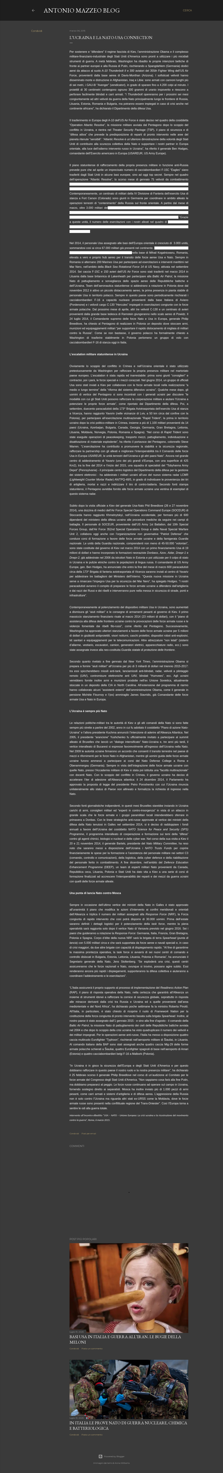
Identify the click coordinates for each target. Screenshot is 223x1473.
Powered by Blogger (111, 1456)
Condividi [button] (36, 31)
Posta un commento (92, 1348)
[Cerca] (187, 10)
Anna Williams (122, 1463)
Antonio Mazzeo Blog (82, 10)
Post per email (89, 1133)
